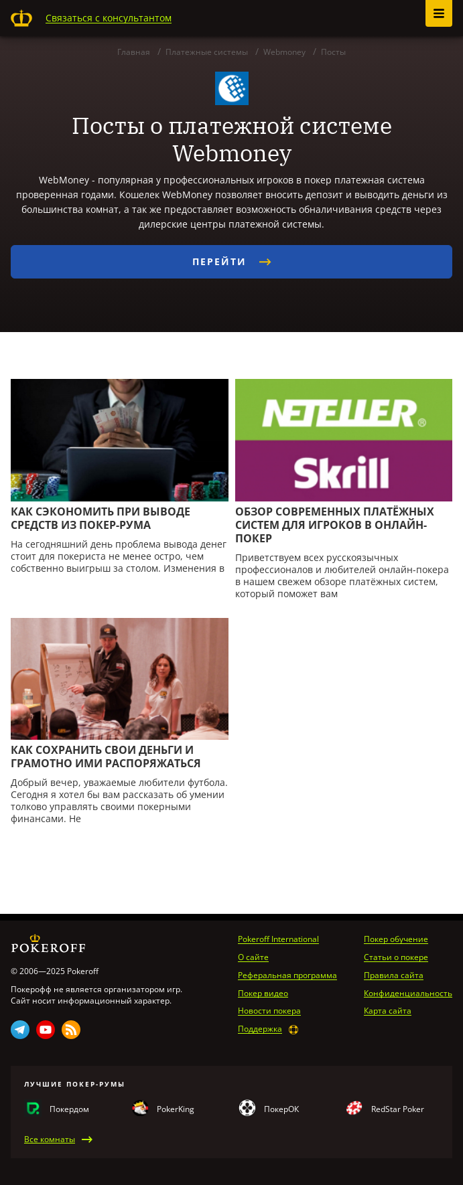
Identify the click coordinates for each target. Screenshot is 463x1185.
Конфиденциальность (408, 993)
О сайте (253, 957)
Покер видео (263, 993)
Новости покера (269, 1011)
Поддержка (260, 1029)
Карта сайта (387, 1011)
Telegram (20, 1029)
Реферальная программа (287, 975)
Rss (71, 1029)
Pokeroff (21, 18)
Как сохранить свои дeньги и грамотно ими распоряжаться (106, 756)
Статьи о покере (396, 957)
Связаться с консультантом (109, 17)
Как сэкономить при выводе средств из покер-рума (100, 518)
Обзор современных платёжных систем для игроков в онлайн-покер (334, 525)
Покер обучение (396, 939)
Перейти (231, 261)
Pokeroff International (278, 939)
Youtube (45, 1029)
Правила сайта (393, 975)
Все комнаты (49, 1139)
